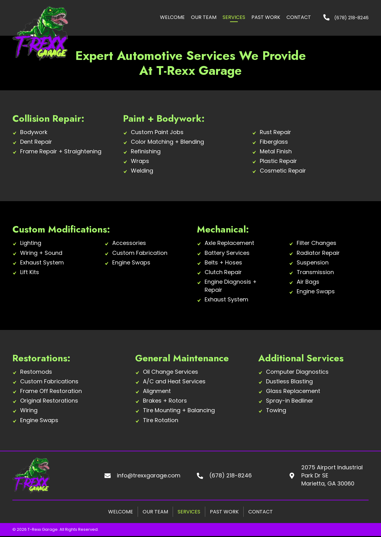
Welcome (120, 511)
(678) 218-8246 (351, 17)
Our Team (155, 511)
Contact (260, 511)
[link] (172, 18)
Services (189, 511)
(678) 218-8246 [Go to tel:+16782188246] (230, 475)
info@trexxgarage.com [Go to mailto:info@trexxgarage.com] (148, 475)
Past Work (224, 511)
